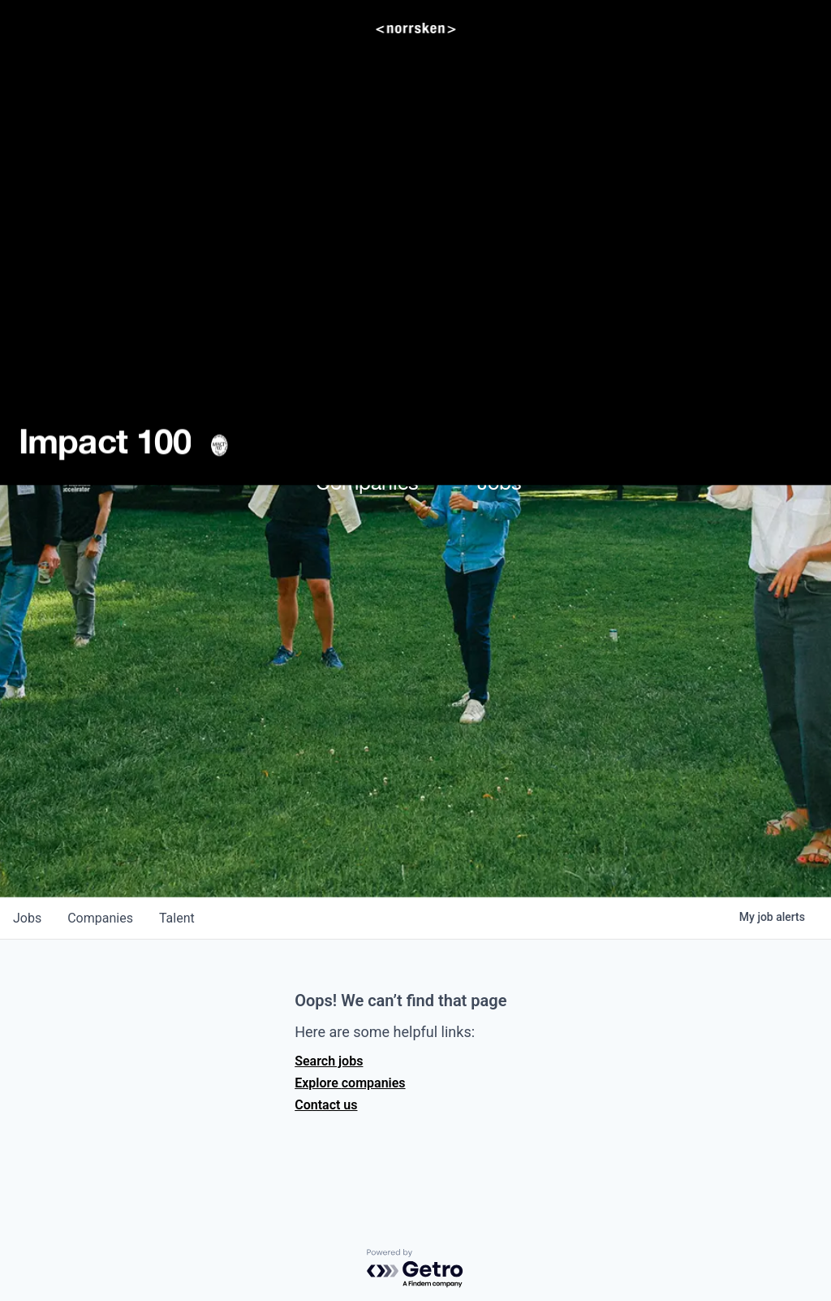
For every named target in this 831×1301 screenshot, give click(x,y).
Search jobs (329, 1061)
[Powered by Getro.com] (415, 1269)
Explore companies (350, 1083)
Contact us (326, 1105)
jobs (27, 918)
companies (100, 918)
